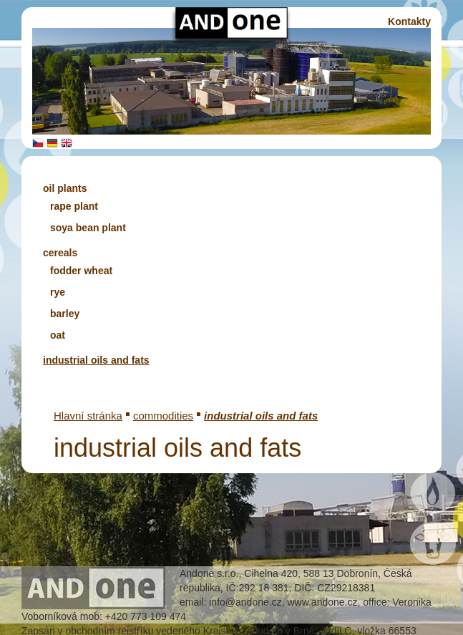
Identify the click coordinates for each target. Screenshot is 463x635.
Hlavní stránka (88, 415)
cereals (60, 252)
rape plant (74, 206)
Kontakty (409, 21)
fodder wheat (81, 270)
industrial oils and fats (96, 360)
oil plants (65, 188)
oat (57, 335)
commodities (163, 415)
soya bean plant (88, 227)
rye (57, 292)
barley (64, 313)
